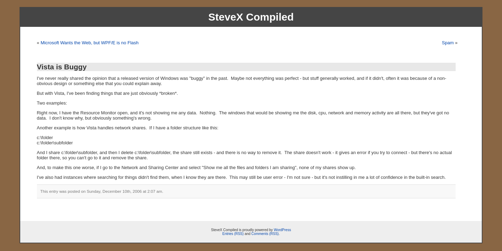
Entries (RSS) (233, 234)
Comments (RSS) (265, 234)
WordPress (282, 230)
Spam (448, 42)
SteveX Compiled (251, 17)
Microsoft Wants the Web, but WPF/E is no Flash (89, 42)
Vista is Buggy (62, 67)
